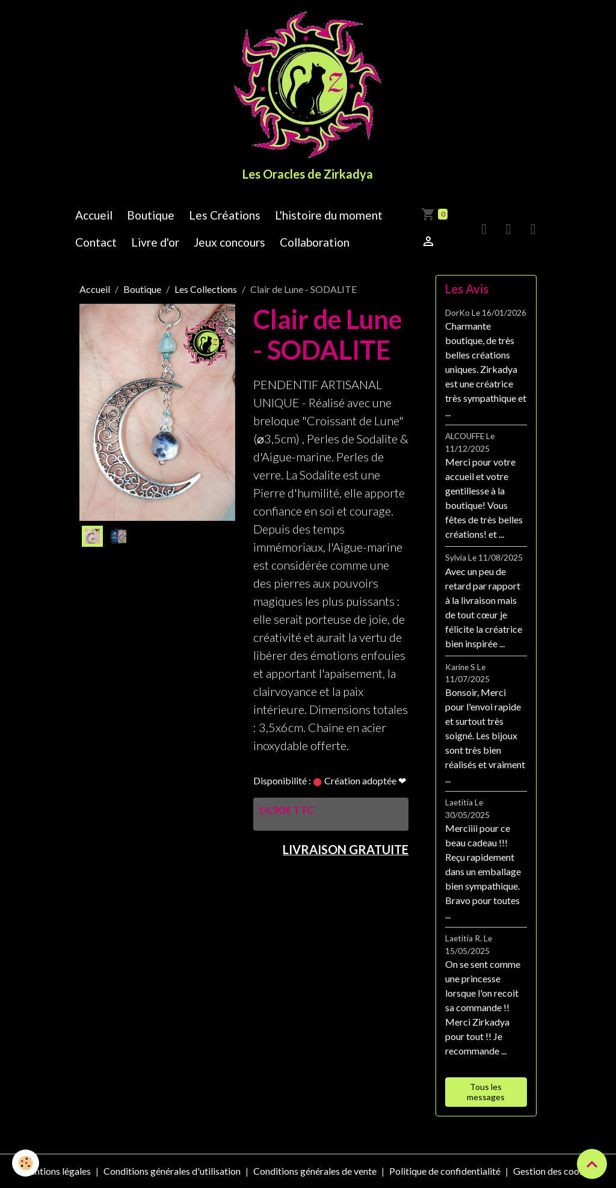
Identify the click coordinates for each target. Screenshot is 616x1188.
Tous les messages (486, 1092)
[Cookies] (25, 1163)
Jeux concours (229, 242)
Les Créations (224, 215)
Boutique (150, 215)
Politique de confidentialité (444, 1171)
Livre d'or (155, 242)
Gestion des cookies (554, 1171)
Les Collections (205, 289)
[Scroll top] (592, 1164)
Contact (96, 242)
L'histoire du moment (329, 215)
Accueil (93, 215)
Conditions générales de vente (315, 1171)
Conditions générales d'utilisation (172, 1171)
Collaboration (315, 242)
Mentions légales (55, 1171)
